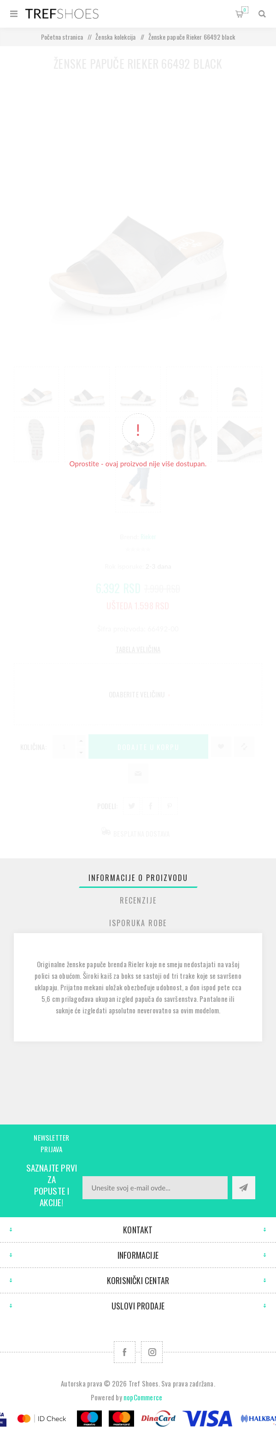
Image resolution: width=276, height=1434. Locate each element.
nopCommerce (142, 1397)
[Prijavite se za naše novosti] (155, 1187)
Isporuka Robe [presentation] (138, 922)
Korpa (244, 9)
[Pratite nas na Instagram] (152, 1352)
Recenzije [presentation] (138, 900)
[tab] (138, 878)
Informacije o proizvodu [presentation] (138, 877)
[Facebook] (124, 1352)
